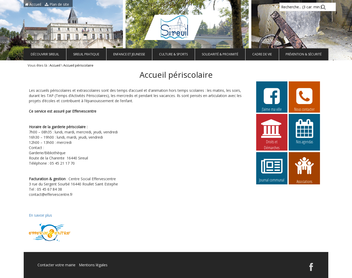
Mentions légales (93, 264)
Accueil (33, 4)
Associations (304, 169)
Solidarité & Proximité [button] (220, 54)
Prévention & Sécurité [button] (304, 54)
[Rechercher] (322, 7)
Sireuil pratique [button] (86, 54)
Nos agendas (304, 131)
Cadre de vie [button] (262, 54)
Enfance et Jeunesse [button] (129, 54)
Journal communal (271, 169)
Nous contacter (304, 99)
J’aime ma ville (271, 99)
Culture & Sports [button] (173, 54)
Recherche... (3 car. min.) (292, 6)
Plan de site (57, 4)
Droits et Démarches (271, 131)
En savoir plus (40, 215)
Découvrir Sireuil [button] (45, 54)
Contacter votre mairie (56, 264)
